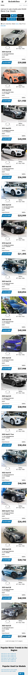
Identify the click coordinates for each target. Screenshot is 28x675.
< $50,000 (11, 19)
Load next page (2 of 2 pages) (14, 641)
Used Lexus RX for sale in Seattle (8, 671)
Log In (20, 5)
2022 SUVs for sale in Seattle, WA (8, 659)
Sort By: (20, 19)
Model (20, 15)
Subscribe (25, 5)
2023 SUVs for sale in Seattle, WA (8, 656)
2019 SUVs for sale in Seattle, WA (8, 661)
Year (3, 19)
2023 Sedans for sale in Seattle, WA (9, 658)
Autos (2, 5)
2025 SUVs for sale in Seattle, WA (8, 653)
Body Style (5, 15)
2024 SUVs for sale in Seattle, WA (8, 655)
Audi (14, 15)
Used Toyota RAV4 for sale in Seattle (9, 669)
